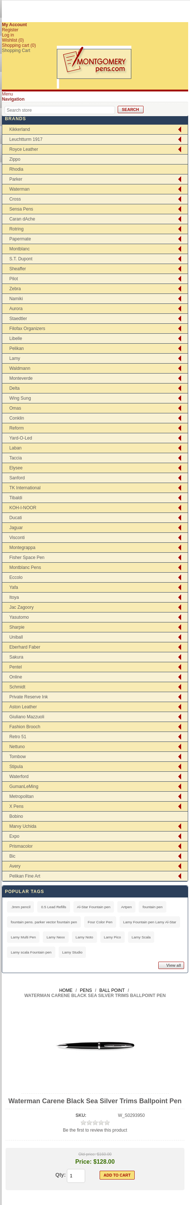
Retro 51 (17, 736)
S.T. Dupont (20, 258)
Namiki (16, 298)
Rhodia (16, 169)
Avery (14, 866)
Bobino (16, 816)
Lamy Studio (72, 952)
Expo (14, 836)
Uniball (16, 637)
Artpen (126, 907)
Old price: (87, 1154)
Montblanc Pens (25, 567)
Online (15, 677)
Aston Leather (23, 706)
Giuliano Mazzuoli (26, 716)
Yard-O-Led (20, 438)
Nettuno (17, 746)
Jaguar (16, 527)
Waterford (18, 776)
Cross (15, 199)
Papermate (20, 239)
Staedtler (18, 318)
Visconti (17, 537)
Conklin (16, 418)
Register (10, 29)
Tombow (17, 756)
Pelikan (16, 348)
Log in (8, 35)
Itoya (14, 597)
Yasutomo (19, 617)
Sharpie (16, 627)
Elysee (16, 467)
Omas (15, 408)
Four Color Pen (100, 922)
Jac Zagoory (21, 607)
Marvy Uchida (22, 826)
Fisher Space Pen (26, 557)
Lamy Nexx (55, 937)
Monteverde (20, 378)
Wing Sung (20, 398)
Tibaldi (15, 497)
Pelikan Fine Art (24, 876)
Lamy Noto (84, 937)
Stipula (16, 766)
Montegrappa (22, 547)
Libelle (15, 338)
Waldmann (19, 368)
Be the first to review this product (95, 1130)
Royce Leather (23, 149)
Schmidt (17, 687)
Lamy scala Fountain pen (31, 952)
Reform (16, 428)
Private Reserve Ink (28, 696)
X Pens (16, 806)
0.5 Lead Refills (53, 907)
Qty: (60, 1175)
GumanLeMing (23, 786)
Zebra (15, 288)
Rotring (16, 229)
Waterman (19, 189)
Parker (15, 179)
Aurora (16, 308)
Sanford (17, 477)
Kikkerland (19, 129)
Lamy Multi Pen (23, 937)
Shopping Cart (16, 50)
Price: (83, 1162)
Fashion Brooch (24, 726)
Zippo (14, 159)
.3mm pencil (20, 907)
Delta (14, 388)
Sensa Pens (21, 209)
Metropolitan (21, 796)
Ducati (15, 517)
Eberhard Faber (24, 647)
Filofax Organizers (27, 328)
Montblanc (19, 248)
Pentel (15, 667)
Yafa (13, 587)
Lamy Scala (141, 937)
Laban (15, 448)
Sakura (16, 657)
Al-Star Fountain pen (94, 907)
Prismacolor (20, 846)
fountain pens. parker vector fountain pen (44, 922)
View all (173, 965)
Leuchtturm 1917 (25, 139)
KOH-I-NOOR (22, 507)
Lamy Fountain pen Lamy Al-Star (149, 922)
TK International (25, 487)
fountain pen (152, 907)
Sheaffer (17, 268)
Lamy (14, 358)
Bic (12, 856)
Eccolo (16, 577)
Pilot (13, 278)
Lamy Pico (112, 937)
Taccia (15, 458)
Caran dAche (22, 219)
